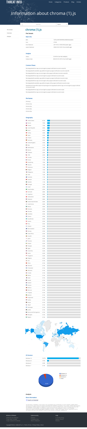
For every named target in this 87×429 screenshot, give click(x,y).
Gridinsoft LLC (19, 425)
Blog (72, 2)
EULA (42, 425)
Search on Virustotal (33, 400)
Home (50, 2)
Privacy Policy (35, 425)
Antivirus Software (11, 415)
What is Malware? (35, 420)
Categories (58, 2)
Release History (59, 419)
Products (66, 2)
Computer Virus (35, 419)
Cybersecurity (34, 415)
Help (56, 415)
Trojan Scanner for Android (13, 420)
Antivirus (33, 417)
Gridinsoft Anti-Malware (12, 417)
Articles (79, 2)
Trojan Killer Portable (11, 419)
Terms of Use (27, 425)
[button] (62, 24)
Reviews (57, 420)
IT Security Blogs (59, 417)
